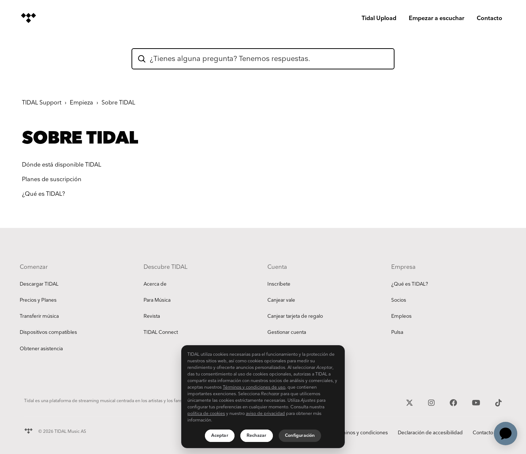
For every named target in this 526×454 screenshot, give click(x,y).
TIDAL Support (41, 102)
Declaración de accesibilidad (430, 433)
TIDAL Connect (161, 332)
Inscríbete (278, 284)
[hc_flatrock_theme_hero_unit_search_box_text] (263, 58)
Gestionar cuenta (286, 332)
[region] (263, 396)
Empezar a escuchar (436, 18)
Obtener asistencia (41, 349)
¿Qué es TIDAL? (43, 194)
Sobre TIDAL (118, 102)
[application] (505, 433)
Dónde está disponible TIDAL (61, 164)
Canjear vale (281, 300)
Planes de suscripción (51, 179)
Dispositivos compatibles (48, 332)
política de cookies (206, 413)
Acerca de (155, 284)
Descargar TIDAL (39, 284)
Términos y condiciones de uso (254, 387)
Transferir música (39, 316)
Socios (398, 300)
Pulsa (397, 332)
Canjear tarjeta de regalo (295, 316)
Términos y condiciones (361, 433)
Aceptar (219, 435)
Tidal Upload (379, 18)
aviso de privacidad (265, 413)
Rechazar (257, 435)
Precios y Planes (38, 300)
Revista (152, 316)
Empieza (81, 102)
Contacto (489, 18)
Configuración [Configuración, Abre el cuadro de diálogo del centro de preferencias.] (300, 435)
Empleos (401, 316)
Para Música (157, 300)
